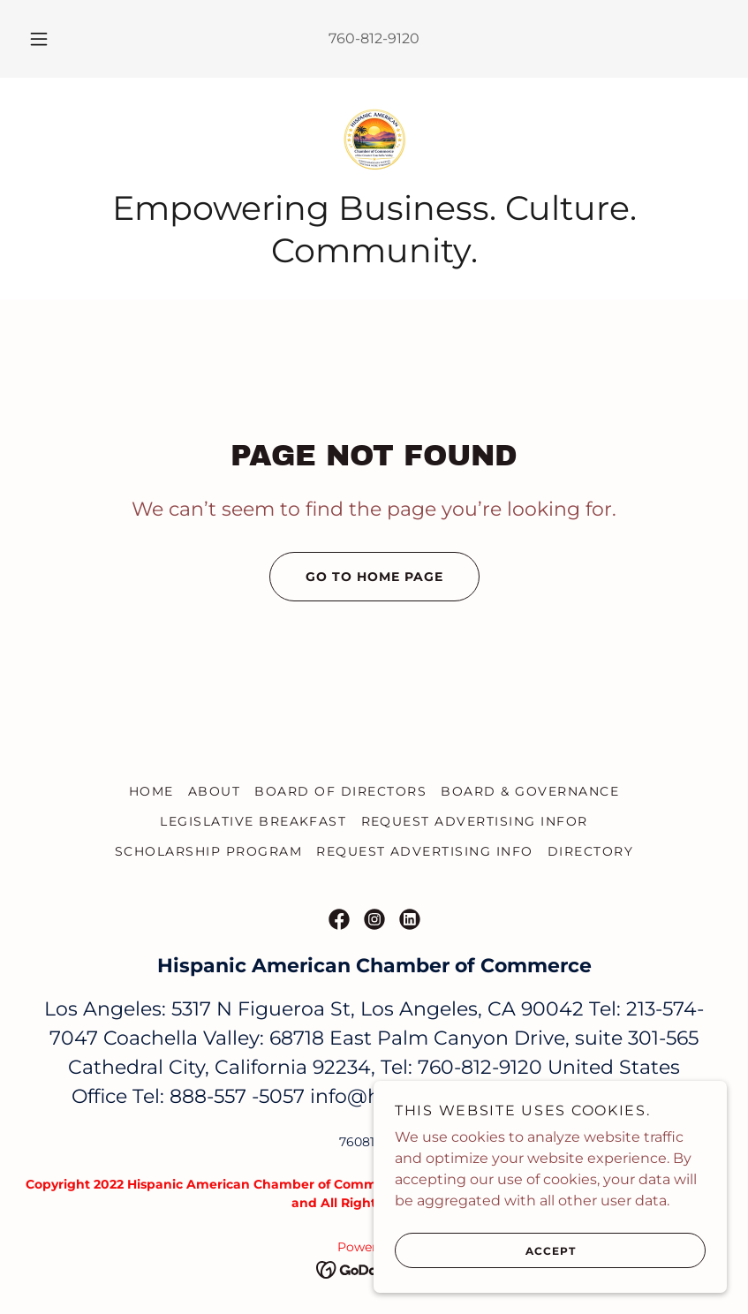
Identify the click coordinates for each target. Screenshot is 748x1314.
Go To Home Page (356, 576)
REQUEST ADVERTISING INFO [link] (424, 851)
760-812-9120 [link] (374, 38)
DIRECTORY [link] (590, 851)
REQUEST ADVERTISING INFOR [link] (474, 821)
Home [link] (151, 791)
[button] (52, 39)
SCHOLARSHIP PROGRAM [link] (208, 851)
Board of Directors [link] (340, 791)
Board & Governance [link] (530, 791)
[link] (374, 141)
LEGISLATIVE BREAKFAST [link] (253, 821)
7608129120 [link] (374, 1142)
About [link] (214, 791)
